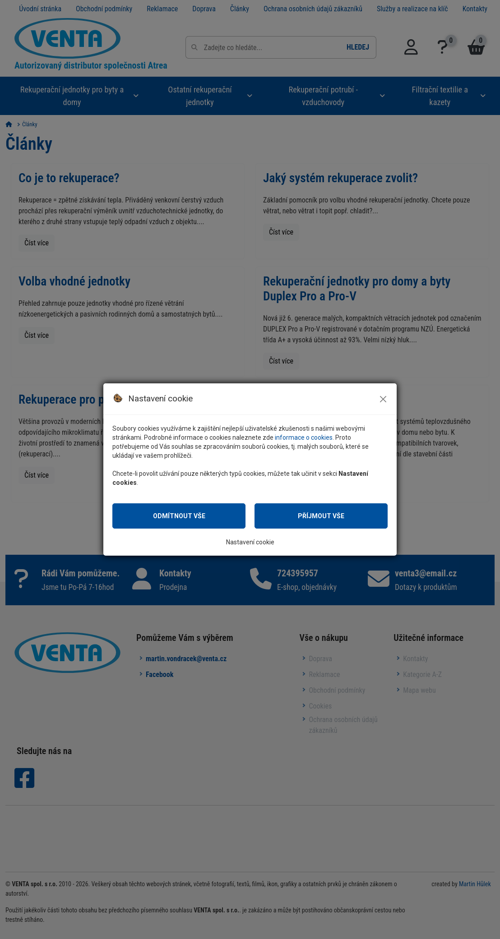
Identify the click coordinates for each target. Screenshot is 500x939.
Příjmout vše (321, 515)
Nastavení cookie (250, 542)
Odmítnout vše (179, 515)
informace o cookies (309, 437)
